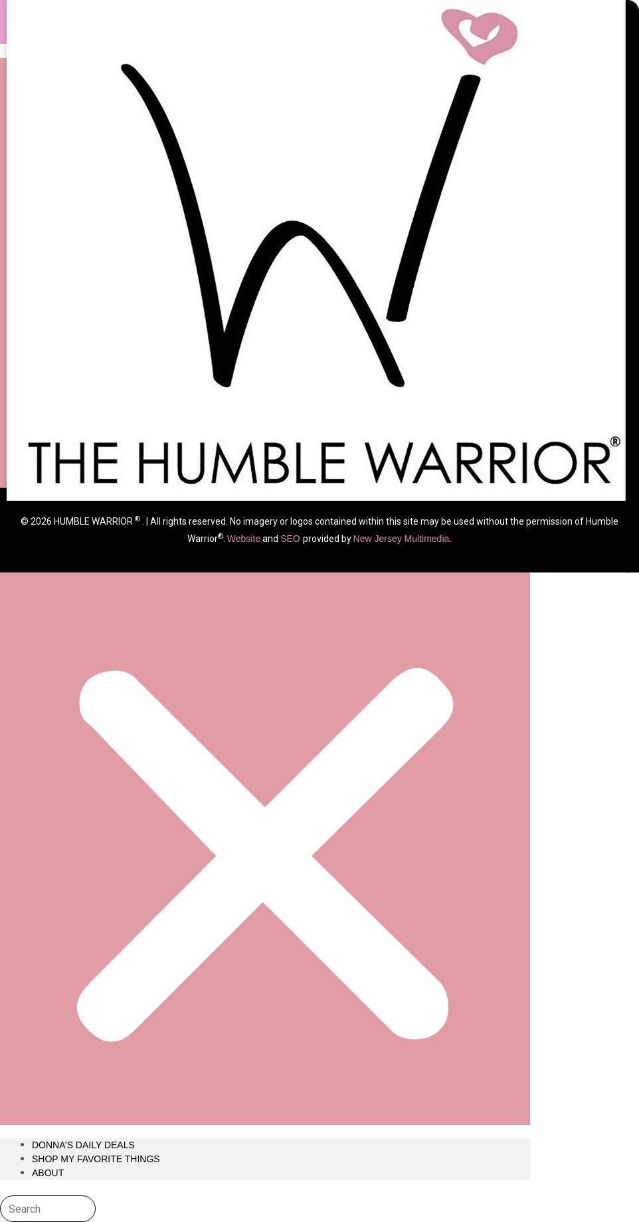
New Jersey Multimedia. (402, 538)
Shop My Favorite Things (96, 1159)
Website (243, 538)
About (48, 1173)
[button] (265, 591)
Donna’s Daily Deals (83, 1145)
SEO (291, 538)
